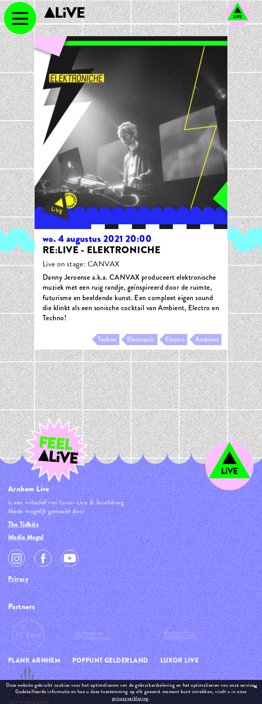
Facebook (43, 558)
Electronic (141, 339)
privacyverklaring (130, 698)
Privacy (18, 578)
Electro (175, 339)
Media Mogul (26, 537)
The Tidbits (23, 524)
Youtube (69, 558)
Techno (107, 339)
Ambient (207, 339)
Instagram (16, 558)
